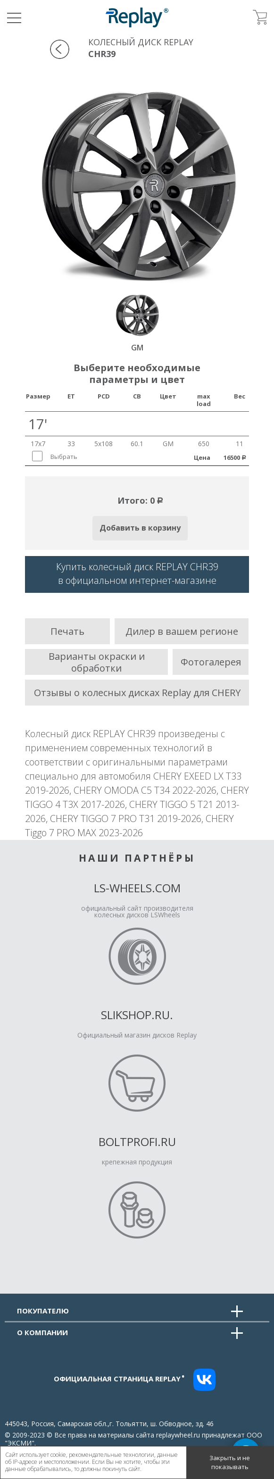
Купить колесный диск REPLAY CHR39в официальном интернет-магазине (137, 573)
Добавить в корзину (140, 528)
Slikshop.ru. (137, 1014)
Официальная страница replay (119, 1378)
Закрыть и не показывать (229, 1462)
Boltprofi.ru (137, 1141)
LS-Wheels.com (137, 888)
